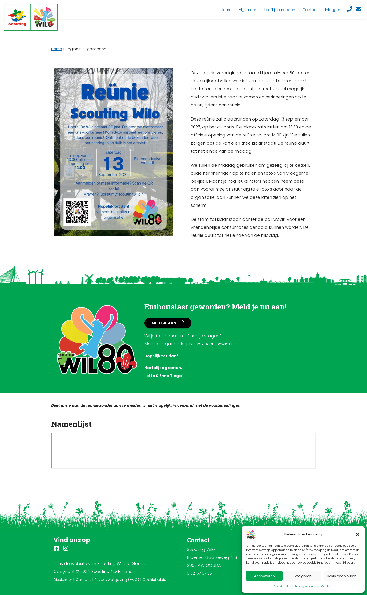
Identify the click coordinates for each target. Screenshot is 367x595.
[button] (357, 534)
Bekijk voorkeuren (341, 575)
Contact (327, 586)
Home (56, 49)
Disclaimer (63, 579)
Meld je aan (164, 323)
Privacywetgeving (306, 586)
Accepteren (264, 575)
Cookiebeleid (283, 586)
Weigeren (303, 575)
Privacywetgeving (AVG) (117, 579)
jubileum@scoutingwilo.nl (209, 344)
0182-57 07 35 (199, 573)
